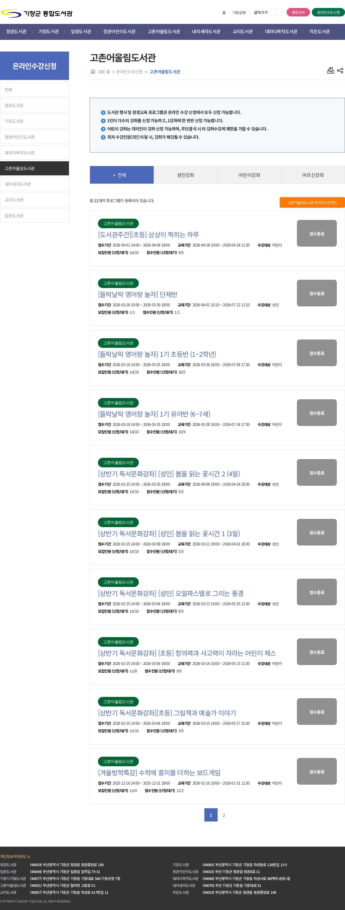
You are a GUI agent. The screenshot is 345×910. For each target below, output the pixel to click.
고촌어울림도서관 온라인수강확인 (312, 202)
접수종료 (317, 233)
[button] (16, 32)
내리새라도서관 (18, 184)
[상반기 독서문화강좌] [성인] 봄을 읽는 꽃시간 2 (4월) (169, 473)
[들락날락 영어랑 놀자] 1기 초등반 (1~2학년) (157, 354)
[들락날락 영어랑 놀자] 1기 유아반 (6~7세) (154, 413)
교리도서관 (14, 199)
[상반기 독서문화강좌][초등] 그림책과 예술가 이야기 (167, 712)
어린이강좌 (249, 174)
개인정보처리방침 (13, 856)
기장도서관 (14, 121)
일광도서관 (14, 215)
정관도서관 (14, 105)
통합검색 (298, 12)
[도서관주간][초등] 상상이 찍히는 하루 (148, 234)
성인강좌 (185, 174)
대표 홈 (104, 71)
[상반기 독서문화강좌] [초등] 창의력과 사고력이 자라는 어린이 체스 (187, 653)
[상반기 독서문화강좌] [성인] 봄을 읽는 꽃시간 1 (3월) (169, 533)
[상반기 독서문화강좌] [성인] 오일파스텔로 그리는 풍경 (170, 593)
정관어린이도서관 (20, 137)
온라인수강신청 (328, 12)
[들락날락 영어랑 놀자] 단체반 (137, 294)
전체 (8, 89)
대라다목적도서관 (20, 152)
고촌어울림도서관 (20, 168)
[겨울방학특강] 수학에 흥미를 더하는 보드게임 (159, 772)
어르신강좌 (313, 174)
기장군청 (238, 12)
